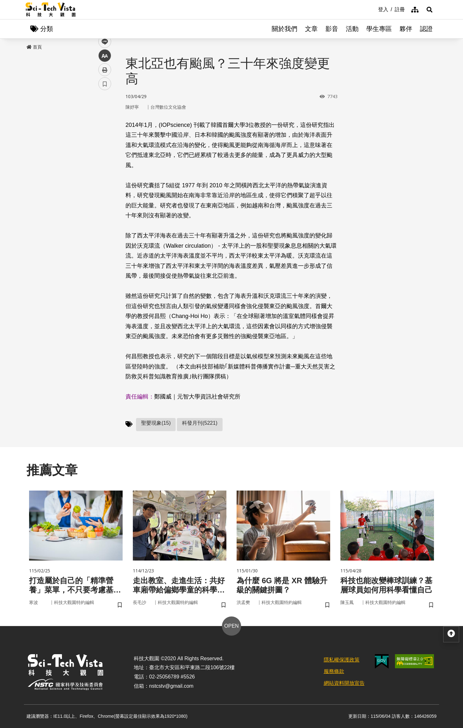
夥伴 (405, 28)
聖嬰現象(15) (156, 423)
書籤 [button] (104, 192)
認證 (426, 28)
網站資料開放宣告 (344, 683)
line (103, 150)
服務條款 (334, 671)
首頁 (34, 47)
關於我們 (284, 28)
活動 (352, 28)
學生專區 (379, 28)
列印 (104, 178)
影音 (331, 28)
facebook (105, 122)
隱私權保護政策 (342, 659)
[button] (429, 9)
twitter (105, 136)
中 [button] (104, 164)
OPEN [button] (231, 626)
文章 (311, 28)
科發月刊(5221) (199, 423)
